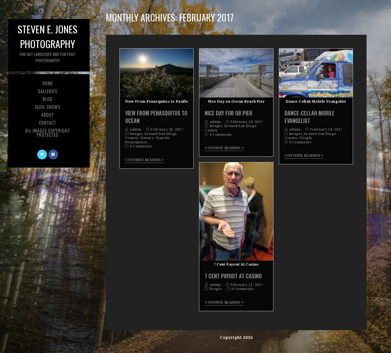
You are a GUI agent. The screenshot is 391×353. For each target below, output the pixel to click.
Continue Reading (144, 160)
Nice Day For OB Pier (228, 113)
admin (135, 129)
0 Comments (141, 146)
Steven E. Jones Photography (47, 42)
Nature (147, 138)
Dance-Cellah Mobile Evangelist (310, 117)
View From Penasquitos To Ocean (156, 117)
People (306, 138)
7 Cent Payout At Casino (233, 276)
